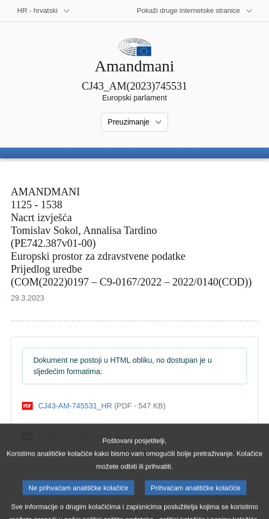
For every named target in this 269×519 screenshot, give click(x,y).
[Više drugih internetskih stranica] (195, 10)
